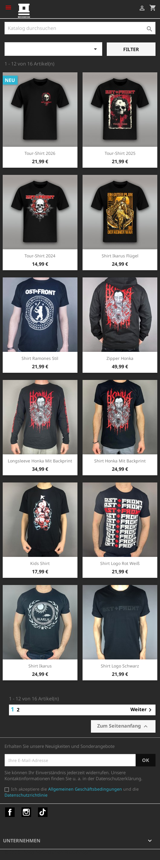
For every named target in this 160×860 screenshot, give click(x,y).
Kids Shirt (40, 563)
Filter (131, 49)
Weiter (142, 710)
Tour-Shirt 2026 (40, 153)
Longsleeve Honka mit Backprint (40, 461)
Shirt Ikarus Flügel (120, 256)
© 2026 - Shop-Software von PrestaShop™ (47, 852)
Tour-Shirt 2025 (120, 153)
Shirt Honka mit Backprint (120, 461)
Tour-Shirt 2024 (40, 256)
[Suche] (80, 28)
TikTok (43, 812)
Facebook (10, 812)
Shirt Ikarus (40, 666)
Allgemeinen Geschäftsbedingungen (85, 789)
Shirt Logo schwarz (120, 666)
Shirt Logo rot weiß (120, 563)
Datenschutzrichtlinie (26, 795)
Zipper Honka (119, 358)
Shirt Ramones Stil (40, 358)
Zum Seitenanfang (123, 726)
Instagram (26, 812)
